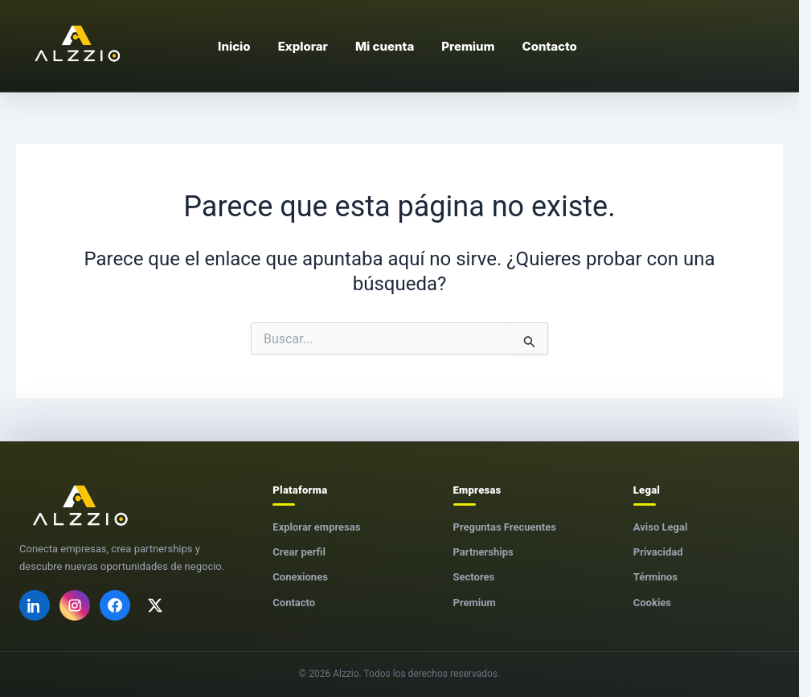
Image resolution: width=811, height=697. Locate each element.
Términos (655, 577)
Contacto (293, 603)
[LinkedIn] (34, 605)
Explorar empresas (316, 527)
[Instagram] (74, 605)
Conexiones (300, 577)
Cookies (652, 603)
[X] (155, 605)
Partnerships (483, 552)
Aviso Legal (660, 527)
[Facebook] (115, 605)
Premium (474, 603)
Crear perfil (299, 552)
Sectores (474, 577)
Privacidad (658, 552)
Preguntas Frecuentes (504, 527)
